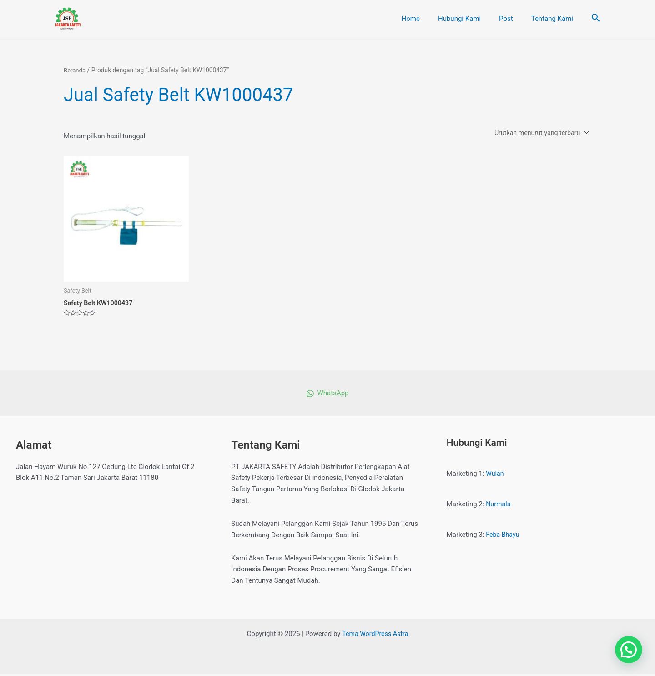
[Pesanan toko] (538, 133)
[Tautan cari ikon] (595, 18)
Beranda (75, 70)
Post (513, 19)
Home (427, 19)
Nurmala (499, 506)
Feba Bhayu (503, 537)
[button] (628, 649)
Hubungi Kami (470, 19)
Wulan (495, 476)
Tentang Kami (554, 19)
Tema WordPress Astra (375, 636)
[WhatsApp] (327, 395)
